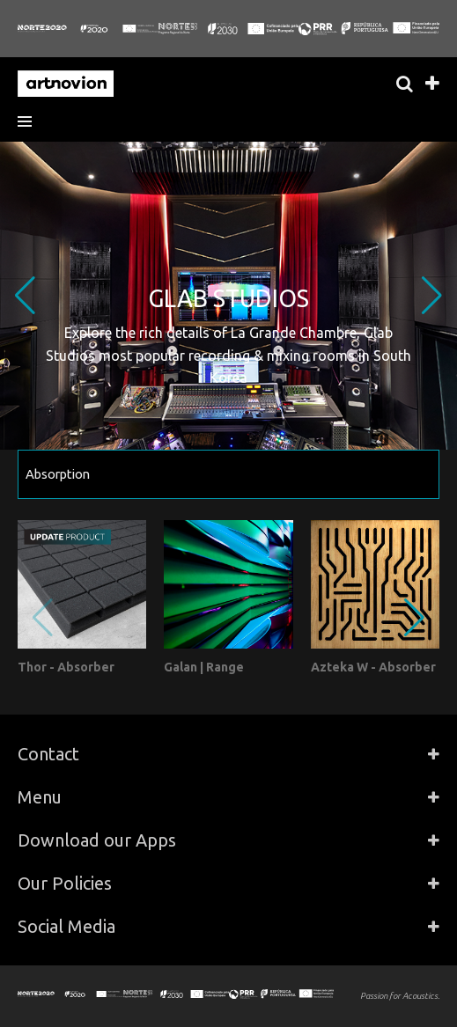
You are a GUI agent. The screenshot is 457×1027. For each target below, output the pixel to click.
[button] (31, 121)
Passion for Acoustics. (399, 996)
